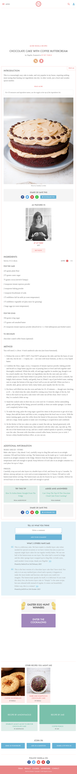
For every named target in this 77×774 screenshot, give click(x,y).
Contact (55, 768)
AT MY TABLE (46, 55)
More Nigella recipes (38, 46)
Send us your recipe (13, 746)
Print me (71, 68)
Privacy (27, 768)
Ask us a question (38, 746)
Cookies (35, 768)
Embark (32, 771)
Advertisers (45, 768)
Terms (20, 768)
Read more (38, 86)
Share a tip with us (64, 746)
